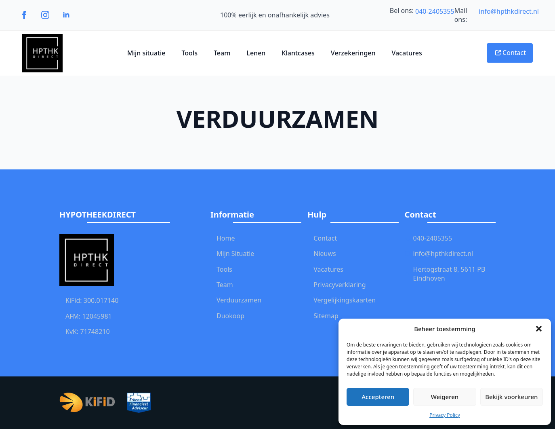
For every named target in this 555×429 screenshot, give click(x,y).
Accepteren (378, 397)
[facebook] (24, 15)
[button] (539, 329)
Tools (189, 53)
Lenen (255, 53)
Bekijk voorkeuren (511, 397)
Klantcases (298, 53)
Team (222, 53)
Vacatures (407, 53)
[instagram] (45, 15)
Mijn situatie (146, 53)
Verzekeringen (353, 53)
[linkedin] (66, 15)
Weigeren (444, 397)
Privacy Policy (444, 415)
